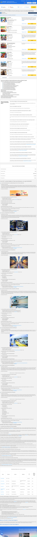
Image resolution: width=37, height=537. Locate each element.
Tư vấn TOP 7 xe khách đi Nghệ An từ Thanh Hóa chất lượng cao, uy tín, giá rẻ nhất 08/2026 (11, 81)
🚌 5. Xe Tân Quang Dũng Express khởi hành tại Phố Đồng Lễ (9, 86)
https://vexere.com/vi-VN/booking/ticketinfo (12, 517)
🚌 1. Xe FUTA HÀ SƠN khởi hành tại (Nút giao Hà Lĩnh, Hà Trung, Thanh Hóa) (11, 82)
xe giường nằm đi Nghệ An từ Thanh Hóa (6, 455)
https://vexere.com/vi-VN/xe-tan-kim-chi (16, 325)
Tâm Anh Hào (2, 494)
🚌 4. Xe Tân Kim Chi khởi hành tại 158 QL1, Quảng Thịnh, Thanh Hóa (10, 85)
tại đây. (12, 518)
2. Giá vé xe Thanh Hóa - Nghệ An (6, 93)
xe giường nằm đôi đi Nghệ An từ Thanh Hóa (7, 464)
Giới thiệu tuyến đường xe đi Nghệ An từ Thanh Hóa (7, 91)
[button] (23, 101)
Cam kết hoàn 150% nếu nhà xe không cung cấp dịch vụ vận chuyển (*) (11, 2)
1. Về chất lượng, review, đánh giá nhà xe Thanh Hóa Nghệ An (9, 92)
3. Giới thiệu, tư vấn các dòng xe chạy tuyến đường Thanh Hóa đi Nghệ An (10, 94)
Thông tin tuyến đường (3, 90)
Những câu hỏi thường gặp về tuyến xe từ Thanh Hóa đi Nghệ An (8, 89)
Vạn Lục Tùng (15, 234)
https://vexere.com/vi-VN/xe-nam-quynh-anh (18, 286)
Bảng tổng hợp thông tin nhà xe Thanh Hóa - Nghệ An (7, 95)
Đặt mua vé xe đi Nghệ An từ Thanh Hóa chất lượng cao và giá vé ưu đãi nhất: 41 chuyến (14, 80)
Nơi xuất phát (3, 6)
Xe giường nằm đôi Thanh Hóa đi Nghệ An (31, 144)
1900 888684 (15, 211)
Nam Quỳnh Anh (2, 483)
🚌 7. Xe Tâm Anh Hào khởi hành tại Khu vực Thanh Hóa (8, 88)
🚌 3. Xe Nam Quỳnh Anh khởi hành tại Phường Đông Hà (8, 84)
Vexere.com (11, 428)
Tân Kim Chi (15, 311)
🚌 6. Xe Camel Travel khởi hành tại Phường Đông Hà (8, 87)
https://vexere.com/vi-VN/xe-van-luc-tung (17, 247)
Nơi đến (12, 6)
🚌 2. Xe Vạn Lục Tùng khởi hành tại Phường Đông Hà (8, 83)
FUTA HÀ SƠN (16, 199)
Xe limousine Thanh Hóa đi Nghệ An (23, 150)
